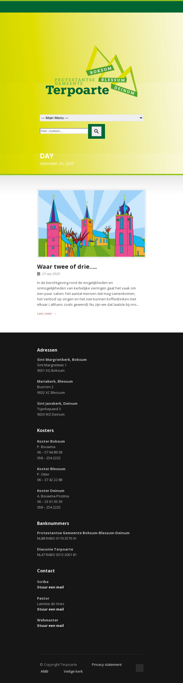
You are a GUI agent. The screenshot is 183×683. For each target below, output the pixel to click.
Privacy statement (107, 664)
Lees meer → (46, 313)
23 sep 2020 (51, 273)
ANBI (44, 671)
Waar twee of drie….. (67, 266)
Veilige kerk (73, 671)
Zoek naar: (91, 117)
